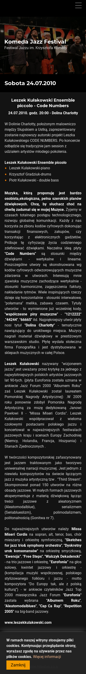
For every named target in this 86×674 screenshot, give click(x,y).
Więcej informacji (47, 657)
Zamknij (18, 665)
